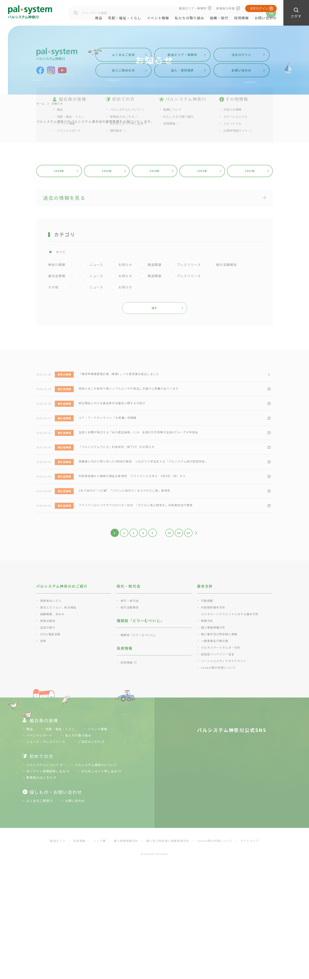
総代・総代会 (130, 665)
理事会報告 (48, 685)
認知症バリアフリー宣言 (219, 718)
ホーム (40, 103)
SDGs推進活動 (51, 698)
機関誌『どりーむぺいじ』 (140, 699)
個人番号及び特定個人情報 (220, 698)
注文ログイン (259, 8)
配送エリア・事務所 (193, 8)
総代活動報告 (130, 671)
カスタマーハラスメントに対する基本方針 (232, 678)
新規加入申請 (225, 8)
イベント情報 (158, 17)
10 (171, 595)
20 (184, 595)
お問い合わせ (266, 17)
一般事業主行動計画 (215, 705)
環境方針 (207, 685)
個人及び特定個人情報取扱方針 (167, 908)
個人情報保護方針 (214, 691)
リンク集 (100, 908)
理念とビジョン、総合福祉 (59, 671)
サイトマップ (249, 908)
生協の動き (48, 691)
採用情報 (241, 17)
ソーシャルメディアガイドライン (225, 725)
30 (197, 595)
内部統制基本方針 (214, 671)
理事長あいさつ (51, 665)
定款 (43, 705)
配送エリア (57, 908)
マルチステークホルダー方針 (222, 712)
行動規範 (207, 665)
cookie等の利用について (219, 732)
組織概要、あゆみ (53, 678)
